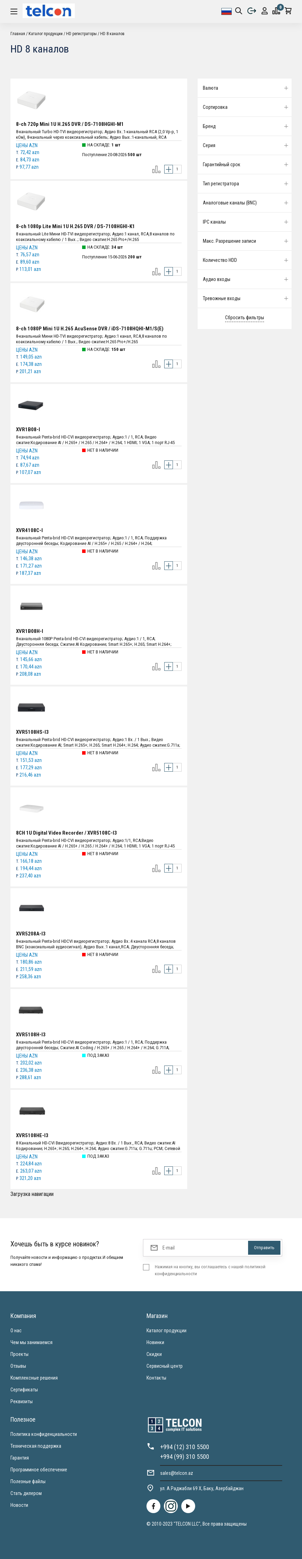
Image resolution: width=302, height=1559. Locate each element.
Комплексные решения (34, 1378)
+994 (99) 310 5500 (184, 1456)
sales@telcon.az (176, 1473)
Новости (19, 1505)
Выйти (251, 10)
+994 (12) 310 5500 (184, 1446)
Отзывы (18, 1366)
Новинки (155, 1342)
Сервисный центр (164, 1366)
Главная (17, 33)
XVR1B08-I (28, 429)
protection (264, 11)
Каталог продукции (46, 33)
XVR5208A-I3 (31, 934)
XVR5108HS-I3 (32, 732)
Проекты (19, 1354)
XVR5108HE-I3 (32, 1135)
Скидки (154, 1354)
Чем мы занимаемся (31, 1342)
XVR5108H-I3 (31, 1034)
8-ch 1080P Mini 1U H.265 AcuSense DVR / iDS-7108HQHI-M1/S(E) (90, 329)
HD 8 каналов (112, 33)
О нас (16, 1330)
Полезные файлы (28, 1481)
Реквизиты (21, 1401)
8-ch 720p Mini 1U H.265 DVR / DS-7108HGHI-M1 (70, 124)
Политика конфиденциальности (43, 1434)
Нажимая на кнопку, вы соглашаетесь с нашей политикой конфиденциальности (210, 1270)
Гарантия (19, 1458)
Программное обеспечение (38, 1469)
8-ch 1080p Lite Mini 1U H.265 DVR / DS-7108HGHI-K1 (75, 226)
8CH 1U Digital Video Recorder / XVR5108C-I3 (66, 833)
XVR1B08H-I (29, 631)
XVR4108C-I (29, 530)
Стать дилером (26, 1493)
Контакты (156, 1378)
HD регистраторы (81, 33)
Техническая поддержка (35, 1446)
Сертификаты (24, 1389)
